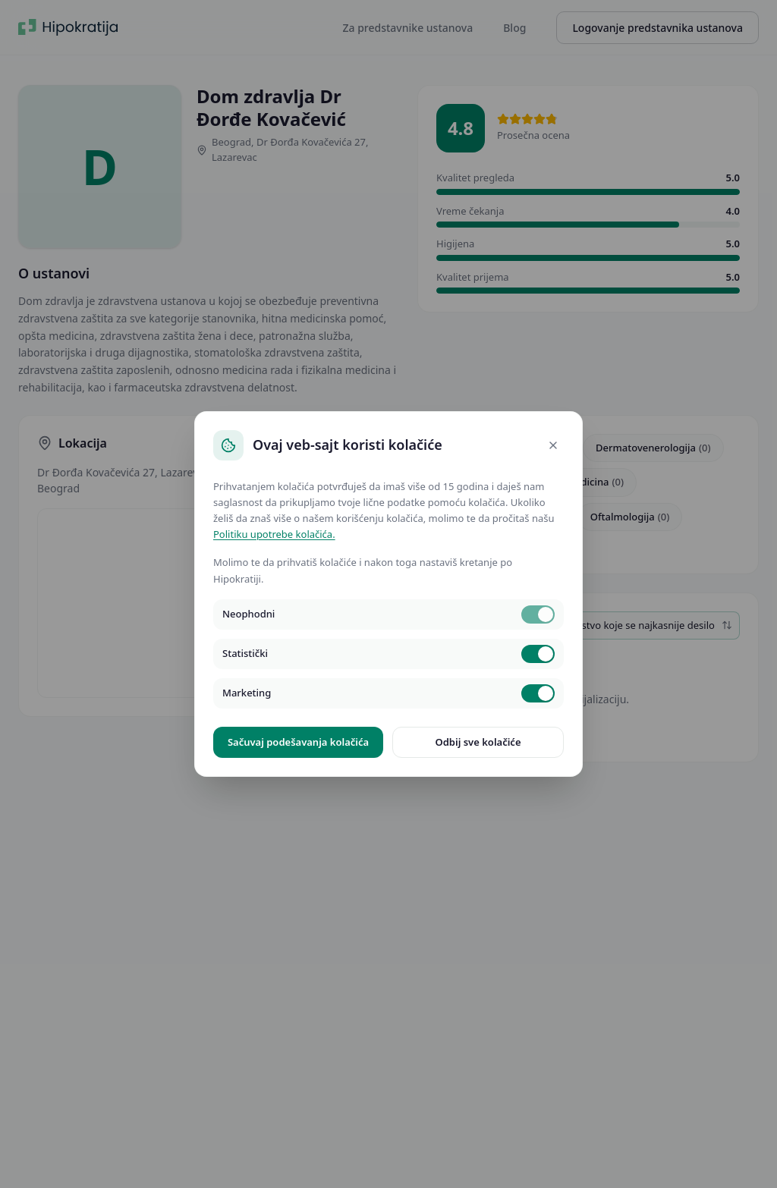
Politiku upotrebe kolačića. (274, 534)
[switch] (538, 614)
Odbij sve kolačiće (478, 742)
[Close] (553, 445)
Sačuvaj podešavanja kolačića (298, 742)
